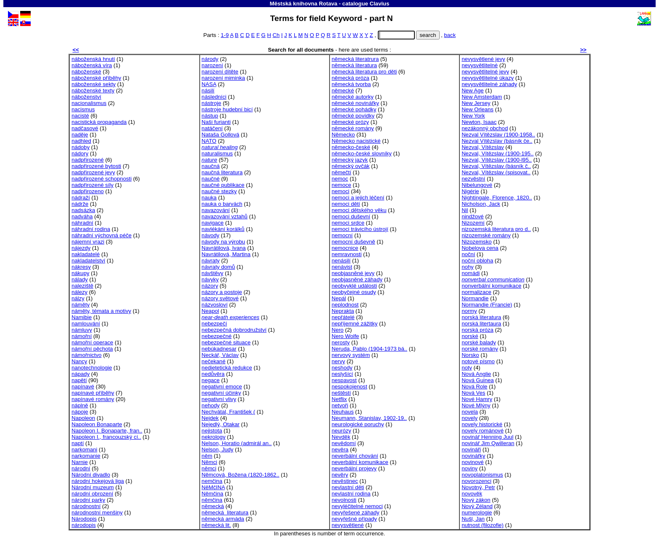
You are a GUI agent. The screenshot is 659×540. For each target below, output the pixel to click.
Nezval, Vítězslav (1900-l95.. (496, 160)
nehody (211, 405)
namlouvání (85, 323)
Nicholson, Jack (480, 204)
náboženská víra (91, 65)
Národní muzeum (92, 487)
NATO (209, 141)
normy (469, 311)
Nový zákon (475, 500)
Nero (337, 330)
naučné (211, 179)
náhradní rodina (90, 229)
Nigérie (470, 191)
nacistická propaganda (99, 122)
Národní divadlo (90, 475)
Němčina (213, 493)
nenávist (342, 267)
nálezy (79, 292)
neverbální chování (355, 456)
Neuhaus (342, 412)
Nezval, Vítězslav (482, 147)
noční (468, 254)
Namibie (81, 317)
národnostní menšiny (97, 512)
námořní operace (92, 342)
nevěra (340, 449)
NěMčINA (213, 487)
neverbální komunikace (360, 462)
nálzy (77, 298)
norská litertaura (481, 323)
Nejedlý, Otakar (221, 424)
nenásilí (341, 260)
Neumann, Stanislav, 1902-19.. (369, 418)
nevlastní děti (348, 487)
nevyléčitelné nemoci (357, 506)
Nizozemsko (476, 242)
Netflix (339, 399)
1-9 (225, 35)
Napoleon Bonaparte (96, 424)
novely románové (482, 430)
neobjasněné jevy (353, 273)
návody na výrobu (223, 242)
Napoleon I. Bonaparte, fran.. (106, 430)
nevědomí (344, 443)
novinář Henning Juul (487, 437)
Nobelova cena (479, 248)
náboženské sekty (93, 84)
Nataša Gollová (221, 134)
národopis (83, 525)
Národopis (84, 519)
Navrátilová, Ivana (224, 248)
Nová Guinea (477, 380)
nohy (467, 267)
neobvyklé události (354, 286)
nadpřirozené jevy (93, 172)
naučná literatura (222, 172)
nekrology (214, 437)
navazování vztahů (225, 216)
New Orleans (477, 109)
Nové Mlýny (475, 405)
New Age (472, 90)
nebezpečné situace (226, 342)
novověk (471, 493)
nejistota (212, 430)
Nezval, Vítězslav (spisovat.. (495, 172)
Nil (464, 210)
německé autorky (353, 97)
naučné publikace (223, 185)
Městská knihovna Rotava (303, 3)
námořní (81, 336)
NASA (209, 84)
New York (473, 116)
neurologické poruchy (358, 424)
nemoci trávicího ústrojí (360, 229)
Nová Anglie (476, 374)
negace (211, 380)
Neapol (210, 311)
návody (210, 235)
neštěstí (341, 393)
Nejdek (210, 418)
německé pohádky (354, 109)
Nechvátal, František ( (229, 412)
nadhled (81, 141)
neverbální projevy (354, 468)
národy (210, 59)
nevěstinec (345, 481)
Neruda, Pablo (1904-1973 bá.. (369, 349)
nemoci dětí (346, 204)
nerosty (341, 342)
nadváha (81, 216)
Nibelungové (476, 185)
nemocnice (345, 248)
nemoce (341, 185)
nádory (79, 153)
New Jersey (475, 103)
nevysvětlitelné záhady (489, 84)
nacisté (80, 116)
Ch (276, 35)
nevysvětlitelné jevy (485, 71)
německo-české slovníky (362, 153)
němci (209, 468)
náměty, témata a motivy (101, 311)
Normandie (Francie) (486, 304)
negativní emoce (222, 386)
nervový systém (351, 355)
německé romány (353, 128)
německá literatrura (355, 59)
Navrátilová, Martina (226, 254)
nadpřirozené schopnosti (101, 179)
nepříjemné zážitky (354, 323)
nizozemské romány (486, 235)
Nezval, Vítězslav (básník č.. (496, 166)
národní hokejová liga (97, 481)
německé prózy (350, 122)
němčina (212, 500)
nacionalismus (88, 103)
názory (210, 286)
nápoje (79, 412)
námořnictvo (86, 355)
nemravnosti (346, 254)
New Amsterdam (481, 97)
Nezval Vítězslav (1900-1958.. (498, 134)
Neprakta (343, 311)
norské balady (478, 342)
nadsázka (83, 210)
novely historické (481, 424)
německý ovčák (350, 166)
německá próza (350, 78)
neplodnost (345, 304)
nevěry (340, 475)
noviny (469, 468)
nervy (338, 361)
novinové (472, 462)
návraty (211, 260)
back (450, 35)
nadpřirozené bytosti (96, 166)
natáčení (212, 128)
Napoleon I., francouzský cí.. (106, 437)
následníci (214, 97)
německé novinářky (355, 103)
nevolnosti (344, 500)
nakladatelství (88, 260)
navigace (213, 223)
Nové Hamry (476, 399)
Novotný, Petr (478, 487)
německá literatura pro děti (364, 71)
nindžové (472, 216)
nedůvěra (213, 374)
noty (466, 367)
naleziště (82, 286)
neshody (342, 367)
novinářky (473, 456)
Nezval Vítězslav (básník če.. (496, 141)
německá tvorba (351, 84)
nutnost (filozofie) (482, 525)
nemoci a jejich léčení (358, 197)
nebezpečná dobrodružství (234, 330)
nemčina (212, 481)
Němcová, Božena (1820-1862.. (240, 475)
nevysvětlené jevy (483, 59)
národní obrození (92, 493)
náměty (80, 304)
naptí (77, 443)
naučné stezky (219, 191)
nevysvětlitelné (479, 65)
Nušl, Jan (473, 519)
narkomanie (85, 456)
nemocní (342, 235)
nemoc (340, 179)
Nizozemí (473, 223)
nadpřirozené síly (92, 185)
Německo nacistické (356, 141)
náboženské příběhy (96, 78)
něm (207, 456)
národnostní (85, 506)
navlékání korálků (223, 229)
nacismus (83, 109)
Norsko (470, 355)
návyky (210, 279)
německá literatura (225, 512)
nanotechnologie (91, 367)
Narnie (79, 462)
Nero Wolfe (345, 336)
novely (469, 418)
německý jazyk (350, 160)
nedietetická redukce (227, 367)
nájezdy (80, 248)
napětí (79, 380)
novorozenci (476, 481)
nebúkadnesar (219, 349)
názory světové (220, 298)
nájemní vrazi (87, 242)
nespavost (344, 380)
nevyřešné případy (354, 519)
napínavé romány (92, 399)
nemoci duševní (351, 216)
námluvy (81, 330)
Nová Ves (473, 393)
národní (80, 468)
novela (469, 412)
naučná (211, 166)
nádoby (80, 147)
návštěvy (213, 273)
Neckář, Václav (220, 355)
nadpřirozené (87, 160)
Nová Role (474, 386)
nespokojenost (349, 386)
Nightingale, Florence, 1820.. (496, 197)
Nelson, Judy (218, 449)
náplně (79, 405)
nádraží (80, 197)
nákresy (81, 267)
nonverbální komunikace (491, 286)
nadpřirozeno (87, 191)
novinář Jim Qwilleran (487, 443)
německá (213, 506)
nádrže (79, 204)
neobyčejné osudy (354, 292)
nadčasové (84, 128)
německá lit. (216, 525)
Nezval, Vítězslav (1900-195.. (497, 153)
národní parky (88, 500)
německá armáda (223, 519)
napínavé (82, 386)
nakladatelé (85, 254)
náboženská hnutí (93, 59)
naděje (79, 134)
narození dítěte (220, 71)
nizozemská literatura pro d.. (496, 229)
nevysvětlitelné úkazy (487, 78)
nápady (80, 374)
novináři (471, 449)
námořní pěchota (92, 349)
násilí (208, 90)
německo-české (351, 147)
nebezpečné (217, 336)
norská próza (477, 330)
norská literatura (481, 317)
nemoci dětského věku (359, 210)
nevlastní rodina (351, 493)
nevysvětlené (348, 525)
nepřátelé (343, 317)
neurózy (341, 430)
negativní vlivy (219, 399)
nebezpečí (214, 323)
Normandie (474, 298)
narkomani (84, 449)
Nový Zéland (477, 506)
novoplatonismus (482, 475)
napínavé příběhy (92, 393)
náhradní (82, 223)
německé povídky (353, 116)
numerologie (476, 512)
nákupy (80, 273)
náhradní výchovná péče (101, 235)
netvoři (340, 405)
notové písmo (478, 361)
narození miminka (223, 78)
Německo (343, 134)
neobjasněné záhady (357, 279)
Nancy (79, 361)
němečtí (341, 172)
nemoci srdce (348, 223)
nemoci (340, 191)
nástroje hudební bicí (227, 109)
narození (212, 65)
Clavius (379, 3)
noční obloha (477, 260)
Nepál (339, 298)
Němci (209, 462)
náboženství (86, 97)
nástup (210, 116)
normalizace (476, 292)
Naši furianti (216, 122)
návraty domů (218, 267)
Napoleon (83, 418)
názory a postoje (222, 292)
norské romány (479, 349)
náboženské (86, 71)
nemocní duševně (353, 242)
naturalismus (217, 153)
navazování (216, 210)
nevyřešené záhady (356, 512)
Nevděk (341, 437)
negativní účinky (221, 393)
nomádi (470, 273)
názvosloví (215, 304)
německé (343, 90)
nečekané (214, 361)
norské (469, 336)
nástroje (211, 103)
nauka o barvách (222, 204)
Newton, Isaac (478, 122)
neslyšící (342, 374)
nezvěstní (473, 179)
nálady (79, 279)
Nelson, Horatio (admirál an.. (237, 443)
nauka (209, 197)
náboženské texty (92, 90)
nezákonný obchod (484, 128)
